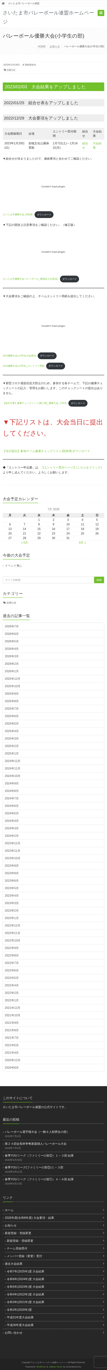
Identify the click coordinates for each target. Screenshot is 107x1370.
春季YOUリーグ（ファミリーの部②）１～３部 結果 (39, 1155)
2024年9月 (12, 783)
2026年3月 (12, 656)
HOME (42, 46)
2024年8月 (12, 790)
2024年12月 (12, 761)
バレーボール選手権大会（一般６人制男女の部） (37, 1131)
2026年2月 (12, 663)
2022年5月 (12, 977)
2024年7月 (12, 798)
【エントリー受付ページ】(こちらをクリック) (71, 467)
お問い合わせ (13, 1332)
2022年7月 (12, 962)
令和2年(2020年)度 (19, 1309)
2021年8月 (12, 1030)
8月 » (82, 542)
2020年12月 (12, 1060)
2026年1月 (12, 671)
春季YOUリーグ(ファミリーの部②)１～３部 (34, 1167)
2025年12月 (12, 678)
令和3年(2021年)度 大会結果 (25, 1302)
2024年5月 (12, 813)
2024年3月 (12, 828)
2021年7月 (12, 1037)
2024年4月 (12, 820)
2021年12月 (12, 1007)
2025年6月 (12, 716)
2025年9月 (12, 693)
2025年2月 (12, 746)
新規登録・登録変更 (18, 1233)
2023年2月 (12, 910)
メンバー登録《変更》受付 (24, 1256)
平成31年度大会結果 (20, 1317)
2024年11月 (12, 768)
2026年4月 (12, 648)
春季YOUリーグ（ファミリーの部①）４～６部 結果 (39, 1179)
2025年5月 (12, 723)
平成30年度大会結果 (20, 1325)
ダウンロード (44, 214)
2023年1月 (12, 918)
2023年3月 (12, 903)
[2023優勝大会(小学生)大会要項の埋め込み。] (53, 326)
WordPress (41, 1367)
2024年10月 (12, 775)
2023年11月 (12, 850)
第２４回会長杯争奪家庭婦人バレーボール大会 (36, 1143)
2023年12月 (12, 843)
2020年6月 (12, 1067)
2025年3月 (12, 738)
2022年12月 (12, 925)
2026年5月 (12, 641)
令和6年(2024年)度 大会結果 (25, 1279)
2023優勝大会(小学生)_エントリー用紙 (23, 365)
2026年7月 (12, 626)
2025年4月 (12, 731)
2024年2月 (12, 835)
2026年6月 (12, 633)
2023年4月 (12, 895)
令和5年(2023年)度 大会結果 (25, 1286)
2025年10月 (12, 686)
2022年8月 (12, 955)
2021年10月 (12, 1015)
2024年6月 (12, 805)
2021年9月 (12, 1022)
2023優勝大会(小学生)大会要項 (19, 355)
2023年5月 (12, 888)
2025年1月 (12, 753)
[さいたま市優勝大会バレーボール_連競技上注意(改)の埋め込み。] (53, 252)
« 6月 (24, 542)
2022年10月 (12, 940)
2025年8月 (12, 701)
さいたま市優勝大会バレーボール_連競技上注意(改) (30, 279)
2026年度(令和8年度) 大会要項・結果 (29, 1217)
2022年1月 (12, 1000)
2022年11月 (12, 933)
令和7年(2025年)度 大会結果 (25, 1271)
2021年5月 (12, 1045)
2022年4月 (12, 985)
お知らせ (55, 46)
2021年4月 (12, 1052)
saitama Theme (55, 1367)
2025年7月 (12, 708)
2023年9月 (12, 865)
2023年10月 (12, 858)
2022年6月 (12, 970)
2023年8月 (12, 873)
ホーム (9, 1210)
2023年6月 (12, 880)
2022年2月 (12, 992)
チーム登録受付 (17, 1248)
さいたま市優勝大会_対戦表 (18, 214)
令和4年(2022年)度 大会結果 (25, 1294)
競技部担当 (30, 64)
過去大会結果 (13, 1263)
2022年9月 (12, 948)
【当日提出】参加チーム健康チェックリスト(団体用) (37, 451)
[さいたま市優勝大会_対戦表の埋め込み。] (53, 187)
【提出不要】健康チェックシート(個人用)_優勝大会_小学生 (35, 403)
